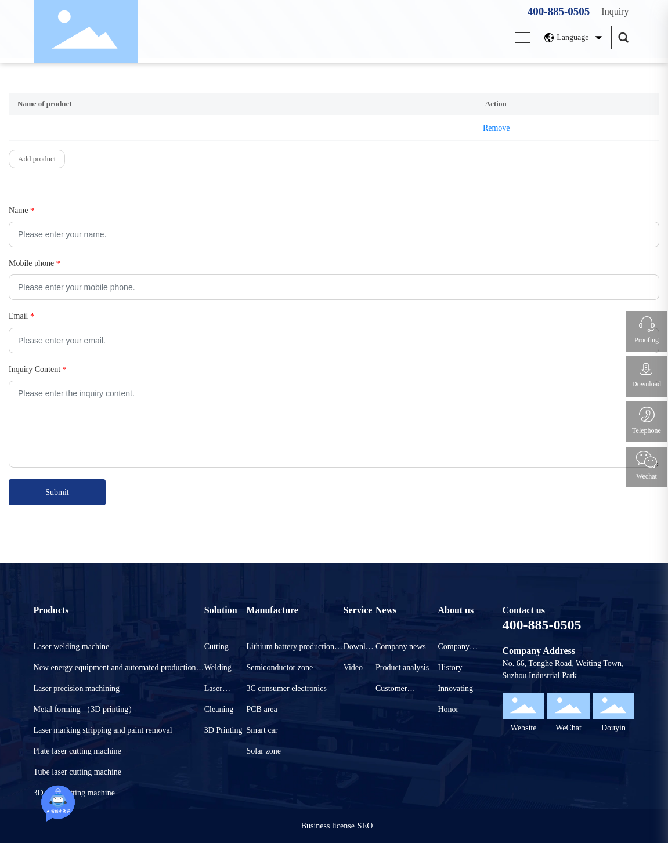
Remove (496, 128)
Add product (37, 158)
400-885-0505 (559, 11)
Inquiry (615, 11)
